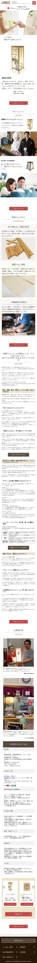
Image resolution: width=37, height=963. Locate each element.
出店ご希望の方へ (8, 957)
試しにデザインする (18, 454)
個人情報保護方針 (8, 952)
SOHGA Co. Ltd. (18, 961)
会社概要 (22, 952)
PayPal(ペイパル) (9, 778)
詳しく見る (10, 904)
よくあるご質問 (8, 947)
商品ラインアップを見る (18, 547)
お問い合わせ (18, 940)
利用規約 (22, 947)
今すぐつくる (18, 103)
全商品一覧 (18, 914)
